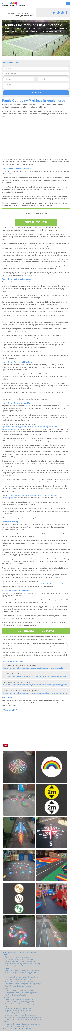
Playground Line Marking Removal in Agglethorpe (22, 970)
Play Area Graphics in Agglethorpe (16, 995)
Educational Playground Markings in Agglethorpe (21, 977)
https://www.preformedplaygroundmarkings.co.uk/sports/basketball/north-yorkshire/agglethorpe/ (36, 685)
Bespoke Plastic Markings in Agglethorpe (19, 1011)
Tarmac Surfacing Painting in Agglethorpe (19, 999)
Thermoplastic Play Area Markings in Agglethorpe (20, 952)
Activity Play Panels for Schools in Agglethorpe (21, 1015)
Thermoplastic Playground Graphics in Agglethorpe (22, 1024)
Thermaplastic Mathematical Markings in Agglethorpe (23, 1019)
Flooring (6, 997)
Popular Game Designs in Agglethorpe (18, 1008)
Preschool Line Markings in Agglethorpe (18, 979)
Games (5, 1006)
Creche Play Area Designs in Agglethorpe (19, 986)
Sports (5, 955)
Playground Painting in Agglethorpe (17, 1026)
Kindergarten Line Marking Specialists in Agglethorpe (23, 984)
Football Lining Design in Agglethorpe (17, 966)
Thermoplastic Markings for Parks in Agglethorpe (21, 993)
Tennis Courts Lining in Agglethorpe (17, 957)
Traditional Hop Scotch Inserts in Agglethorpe (20, 1013)
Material (6, 1022)
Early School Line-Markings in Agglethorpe (19, 981)
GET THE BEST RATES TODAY (36, 630)
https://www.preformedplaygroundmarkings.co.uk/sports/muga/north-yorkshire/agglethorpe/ (34, 668)
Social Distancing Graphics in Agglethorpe (17, 1028)
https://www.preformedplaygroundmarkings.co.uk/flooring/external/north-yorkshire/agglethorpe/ (34, 584)
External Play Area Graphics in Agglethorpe (20, 1002)
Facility (5, 988)
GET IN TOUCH (36, 222)
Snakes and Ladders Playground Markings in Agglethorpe (24, 1017)
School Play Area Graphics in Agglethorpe (19, 990)
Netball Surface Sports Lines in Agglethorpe (20, 961)
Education (6, 975)
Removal (6, 968)
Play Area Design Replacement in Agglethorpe (21, 973)
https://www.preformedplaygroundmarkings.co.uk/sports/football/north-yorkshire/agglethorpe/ (35, 693)
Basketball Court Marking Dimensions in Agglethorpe (23, 964)
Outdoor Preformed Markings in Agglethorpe (20, 1004)
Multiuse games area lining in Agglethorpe (19, 959)
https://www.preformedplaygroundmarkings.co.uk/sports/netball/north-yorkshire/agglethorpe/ (34, 676)
